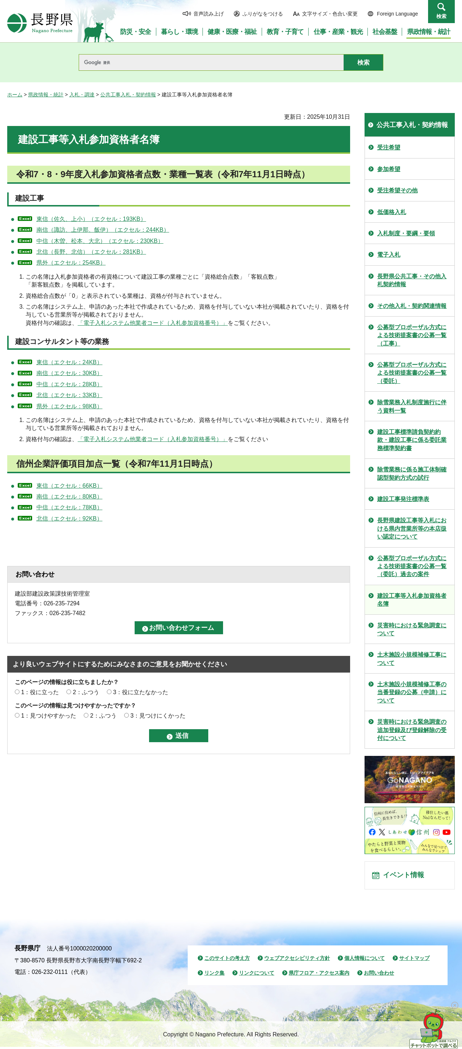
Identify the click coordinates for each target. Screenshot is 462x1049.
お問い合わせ (379, 975)
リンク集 (214, 975)
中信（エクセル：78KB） (69, 507)
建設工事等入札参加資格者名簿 (411, 600)
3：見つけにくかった (158, 716)
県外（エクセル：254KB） (71, 263)
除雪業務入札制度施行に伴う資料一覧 (411, 406)
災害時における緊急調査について (411, 629)
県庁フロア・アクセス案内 (319, 975)
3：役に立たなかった (140, 692)
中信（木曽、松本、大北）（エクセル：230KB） (100, 241)
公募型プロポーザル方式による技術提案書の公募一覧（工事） (411, 335)
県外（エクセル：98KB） (69, 406)
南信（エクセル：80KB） (69, 496)
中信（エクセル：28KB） (69, 384)
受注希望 (388, 147)
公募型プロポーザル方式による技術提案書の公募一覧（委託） (411, 373)
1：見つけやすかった (48, 716)
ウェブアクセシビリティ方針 (297, 960)
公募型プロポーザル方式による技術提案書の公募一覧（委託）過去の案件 (411, 566)
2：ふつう (86, 692)
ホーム (14, 94)
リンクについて (256, 975)
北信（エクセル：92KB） (69, 518)
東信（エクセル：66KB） (69, 486)
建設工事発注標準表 (403, 499)
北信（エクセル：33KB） (69, 395)
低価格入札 (391, 212)
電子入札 (388, 255)
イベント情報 (404, 876)
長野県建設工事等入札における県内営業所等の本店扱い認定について (411, 528)
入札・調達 (82, 94)
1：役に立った (40, 692)
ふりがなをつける (263, 14)
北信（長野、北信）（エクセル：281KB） (91, 252)
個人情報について (364, 960)
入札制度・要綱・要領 (406, 233)
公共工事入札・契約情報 (128, 94)
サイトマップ (414, 960)
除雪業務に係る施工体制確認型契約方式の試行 (411, 473)
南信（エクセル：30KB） (69, 373)
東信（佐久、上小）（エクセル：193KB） (91, 219)
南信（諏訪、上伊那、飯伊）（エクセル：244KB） (102, 230)
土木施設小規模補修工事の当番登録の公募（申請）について (411, 692)
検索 (441, 16)
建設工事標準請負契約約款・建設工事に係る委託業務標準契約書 (411, 440)
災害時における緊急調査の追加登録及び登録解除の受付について (411, 730)
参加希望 (388, 169)
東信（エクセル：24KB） (69, 362)
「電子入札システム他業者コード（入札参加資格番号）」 (153, 323)
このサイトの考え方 (227, 960)
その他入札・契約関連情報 (411, 306)
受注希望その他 (397, 190)
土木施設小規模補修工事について (411, 659)
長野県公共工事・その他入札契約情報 (411, 280)
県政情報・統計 (46, 94)
